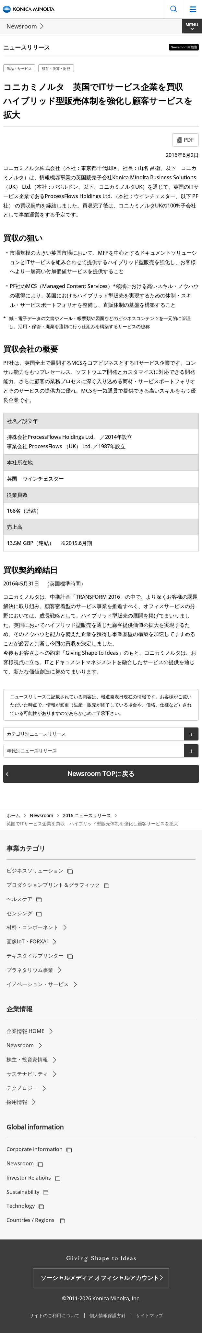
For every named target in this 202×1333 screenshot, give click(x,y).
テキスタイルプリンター (35, 955)
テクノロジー (22, 1088)
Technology (20, 1205)
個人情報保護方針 (107, 1315)
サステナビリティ (27, 1073)
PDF (189, 139)
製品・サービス (19, 68)
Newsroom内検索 (184, 47)
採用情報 (16, 1101)
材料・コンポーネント (32, 927)
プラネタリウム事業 (29, 969)
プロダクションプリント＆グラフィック (53, 884)
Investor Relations (28, 1177)
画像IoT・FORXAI (27, 941)
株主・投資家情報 (27, 1059)
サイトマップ (149, 1315)
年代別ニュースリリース (32, 751)
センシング (19, 913)
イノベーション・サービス (37, 984)
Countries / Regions (31, 1220)
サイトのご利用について (54, 1315)
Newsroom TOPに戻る (101, 773)
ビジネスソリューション (35, 870)
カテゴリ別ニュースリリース (36, 734)
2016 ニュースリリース (87, 815)
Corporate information (34, 1149)
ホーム (13, 815)
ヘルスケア (19, 899)
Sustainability (22, 1191)
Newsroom (21, 26)
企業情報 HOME (25, 1031)
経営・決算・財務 (56, 68)
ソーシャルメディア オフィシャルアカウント (100, 1278)
